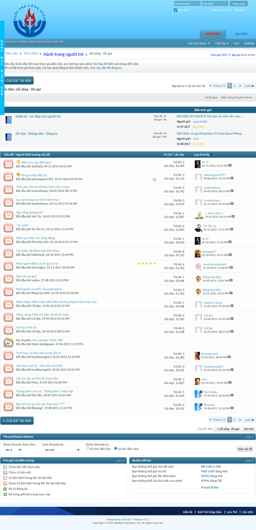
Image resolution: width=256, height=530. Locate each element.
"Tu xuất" (22, 225)
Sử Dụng (210, 97)
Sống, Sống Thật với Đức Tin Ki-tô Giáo (42, 314)
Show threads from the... (20, 444)
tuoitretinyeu (40, 191)
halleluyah (38, 255)
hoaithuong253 (41, 357)
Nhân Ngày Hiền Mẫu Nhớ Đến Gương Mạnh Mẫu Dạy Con (56, 302)
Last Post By (203, 154)
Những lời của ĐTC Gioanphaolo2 (39, 289)
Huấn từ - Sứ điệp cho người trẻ (38, 116)
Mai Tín (36, 216)
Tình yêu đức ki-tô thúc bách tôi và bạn (43, 187)
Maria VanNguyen (43, 344)
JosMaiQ (37, 166)
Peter (35, 382)
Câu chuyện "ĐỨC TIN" (48, 340)
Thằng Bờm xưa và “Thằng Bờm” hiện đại (44, 391)
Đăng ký (240, 9)
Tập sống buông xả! (29, 212)
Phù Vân (37, 395)
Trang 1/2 (219, 86)
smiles (35, 280)
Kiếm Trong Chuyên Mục (235, 97)
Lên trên (249, 429)
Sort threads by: (53, 444)
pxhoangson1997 (42, 179)
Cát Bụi (36, 306)
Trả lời (167, 154)
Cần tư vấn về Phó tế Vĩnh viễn (37, 378)
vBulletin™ (127, 519)
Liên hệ (187, 512)
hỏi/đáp (98, 64)
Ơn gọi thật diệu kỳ (34, 175)
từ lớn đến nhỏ (126, 449)
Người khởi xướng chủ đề (33, 154)
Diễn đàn (212, 34)
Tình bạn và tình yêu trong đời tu (38, 353)
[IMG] (205, 476)
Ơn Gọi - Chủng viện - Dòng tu (36, 134)
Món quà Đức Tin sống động (35, 238)
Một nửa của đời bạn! (36, 162)
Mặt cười (207, 471)
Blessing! (37, 408)
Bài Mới (241, 34)
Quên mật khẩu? (221, 9)
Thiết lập (220, 43)
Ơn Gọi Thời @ (26, 327)
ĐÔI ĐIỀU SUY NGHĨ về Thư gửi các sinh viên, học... (210, 116)
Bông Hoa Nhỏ (41, 293)
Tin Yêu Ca (38, 229)
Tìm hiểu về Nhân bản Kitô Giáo (37, 251)
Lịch (236, 43)
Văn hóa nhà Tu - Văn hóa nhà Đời (39, 366)
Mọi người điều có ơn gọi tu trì (37, 263)
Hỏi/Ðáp (249, 43)
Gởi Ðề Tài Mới (17, 80)
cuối (249, 86)
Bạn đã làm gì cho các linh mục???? (40, 404)
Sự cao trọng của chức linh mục (37, 200)
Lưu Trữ (232, 512)
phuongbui (38, 267)
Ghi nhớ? (182, 10)
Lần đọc (179, 154)
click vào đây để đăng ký (105, 68)
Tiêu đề (9, 154)
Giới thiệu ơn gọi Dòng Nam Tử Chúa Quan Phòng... (210, 133)
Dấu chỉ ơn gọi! (26, 276)
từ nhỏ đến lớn (98, 449)
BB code (206, 466)
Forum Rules (210, 487)
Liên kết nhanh (197, 43)
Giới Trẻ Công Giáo (210, 512)
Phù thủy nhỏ (40, 242)
